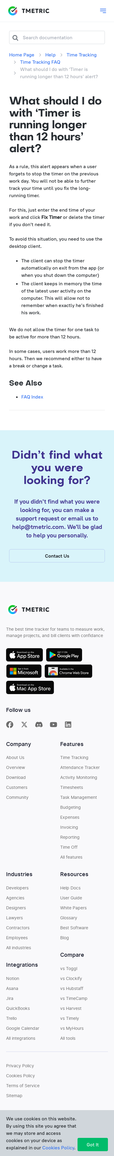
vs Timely (69, 1020)
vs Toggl (68, 971)
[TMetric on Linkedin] (68, 726)
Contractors (17, 930)
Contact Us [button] (57, 558)
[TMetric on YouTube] (53, 726)
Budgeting (70, 809)
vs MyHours (72, 1030)
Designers (16, 910)
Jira (9, 1000)
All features (71, 859)
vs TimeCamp (74, 1000)
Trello (11, 1020)
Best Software (74, 930)
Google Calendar (22, 1030)
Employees (17, 940)
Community (17, 799)
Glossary (68, 920)
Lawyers (14, 920)
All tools (67, 1040)
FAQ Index (32, 397)
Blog (64, 940)
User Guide (71, 900)
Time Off (69, 849)
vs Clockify (71, 980)
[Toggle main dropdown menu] (103, 11)
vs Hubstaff (71, 990)
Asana (12, 990)
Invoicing (69, 829)
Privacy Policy (20, 1068)
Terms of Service (23, 1088)
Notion (12, 980)
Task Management (78, 799)
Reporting (70, 839)
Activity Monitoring (78, 779)
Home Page (21, 55)
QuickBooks (18, 1010)
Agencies (15, 900)
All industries (18, 950)
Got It (93, 1145)
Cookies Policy (20, 1078)
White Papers (73, 910)
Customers (16, 789)
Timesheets (71, 789)
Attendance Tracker (80, 769)
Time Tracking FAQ (40, 62)
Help (50, 55)
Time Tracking (82, 55)
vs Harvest (70, 1010)
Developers (17, 890)
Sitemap (14, 1098)
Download (16, 779)
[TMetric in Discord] (39, 726)
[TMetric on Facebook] (9, 726)
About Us (15, 759)
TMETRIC (28, 11)
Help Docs (70, 890)
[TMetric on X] (24, 726)
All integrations (20, 1040)
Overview (15, 769)
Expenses (69, 819)
